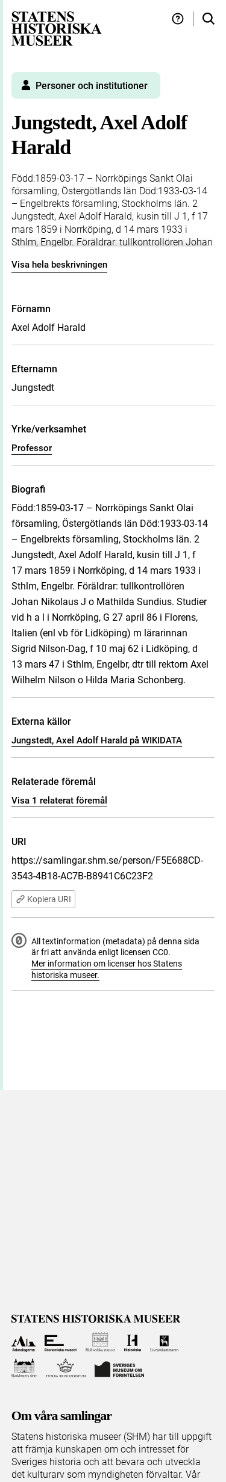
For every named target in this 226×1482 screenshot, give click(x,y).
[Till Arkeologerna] (23, 1342)
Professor (31, 448)
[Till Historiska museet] (132, 1342)
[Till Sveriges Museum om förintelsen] (119, 1368)
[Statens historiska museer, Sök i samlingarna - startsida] (56, 28)
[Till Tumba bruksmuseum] (66, 1368)
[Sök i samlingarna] (208, 19)
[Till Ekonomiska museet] (61, 1342)
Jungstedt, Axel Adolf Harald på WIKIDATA (96, 740)
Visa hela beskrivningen (59, 264)
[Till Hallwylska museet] (100, 1342)
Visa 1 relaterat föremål (59, 800)
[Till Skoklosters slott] (24, 1368)
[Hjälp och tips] (178, 19)
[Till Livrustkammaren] (164, 1342)
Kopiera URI (43, 899)
